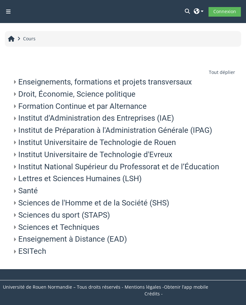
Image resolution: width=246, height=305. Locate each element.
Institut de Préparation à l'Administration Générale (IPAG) (115, 130)
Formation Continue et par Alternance (82, 106)
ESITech (32, 251)
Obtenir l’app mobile (186, 287)
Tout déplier (222, 72)
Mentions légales (143, 287)
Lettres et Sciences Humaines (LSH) (80, 178)
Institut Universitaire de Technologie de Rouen (97, 142)
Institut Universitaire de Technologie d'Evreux (95, 154)
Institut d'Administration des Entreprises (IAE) (96, 118)
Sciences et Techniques (58, 227)
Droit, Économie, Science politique (76, 94)
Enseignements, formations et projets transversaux (105, 81)
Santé (28, 190)
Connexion (224, 11)
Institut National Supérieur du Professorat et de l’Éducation (118, 166)
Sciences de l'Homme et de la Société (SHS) (93, 202)
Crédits (152, 294)
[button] (188, 11)
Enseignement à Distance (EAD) (72, 239)
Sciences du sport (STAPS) (64, 215)
